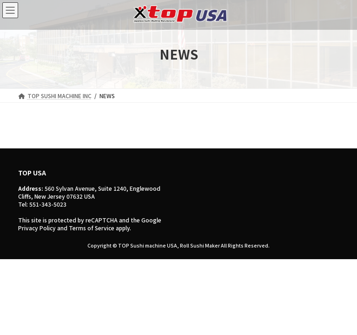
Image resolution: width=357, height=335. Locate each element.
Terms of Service (91, 228)
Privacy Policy (37, 228)
